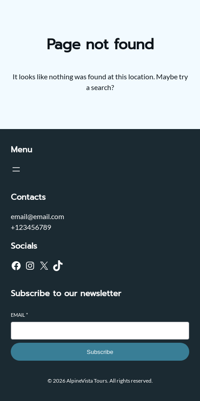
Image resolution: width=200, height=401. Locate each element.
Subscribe (100, 352)
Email (19, 315)
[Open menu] (16, 169)
